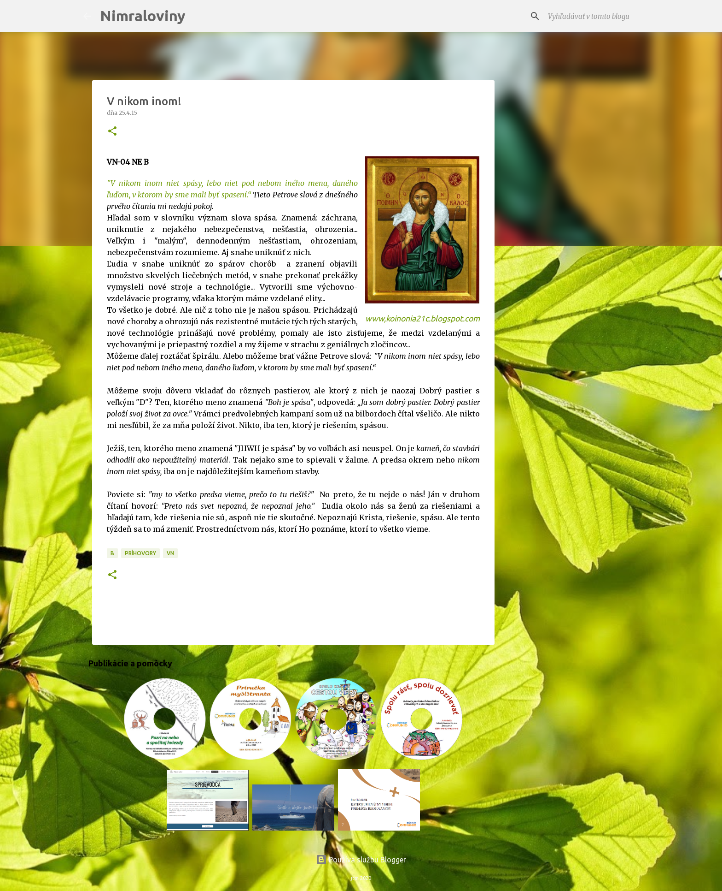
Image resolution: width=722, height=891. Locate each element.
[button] (112, 131)
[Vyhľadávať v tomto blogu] (592, 16)
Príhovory (140, 553)
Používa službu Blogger (361, 859)
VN (170, 553)
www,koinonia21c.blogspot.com (422, 318)
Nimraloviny (143, 15)
